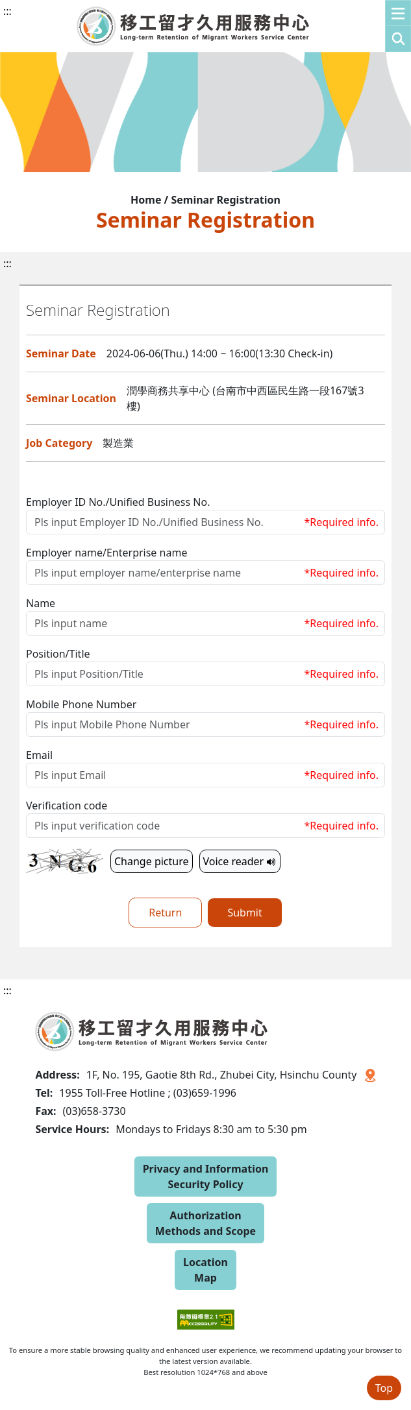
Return (165, 912)
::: (7, 11)
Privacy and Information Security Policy (206, 1176)
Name (40, 603)
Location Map (205, 1270)
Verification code (66, 805)
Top (384, 1388)
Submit (244, 912)
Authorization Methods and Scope (205, 1223)
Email (39, 755)
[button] (398, 26)
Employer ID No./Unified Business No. (118, 502)
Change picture (151, 861)
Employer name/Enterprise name (106, 552)
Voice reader (240, 861)
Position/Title (58, 654)
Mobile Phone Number (81, 704)
